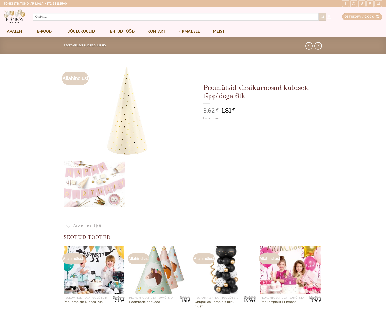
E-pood (46, 31)
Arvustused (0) (82, 226)
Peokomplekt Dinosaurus (83, 302)
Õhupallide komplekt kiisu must (214, 304)
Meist (219, 31)
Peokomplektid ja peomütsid (85, 45)
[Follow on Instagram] (353, 3)
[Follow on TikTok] (362, 3)
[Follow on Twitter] (370, 3)
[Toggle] (68, 227)
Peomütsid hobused (144, 302)
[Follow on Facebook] (345, 3)
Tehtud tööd (121, 31)
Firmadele (189, 31)
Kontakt (156, 31)
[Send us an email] (378, 3)
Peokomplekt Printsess (278, 302)
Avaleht (15, 31)
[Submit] (322, 17)
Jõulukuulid (81, 31)
